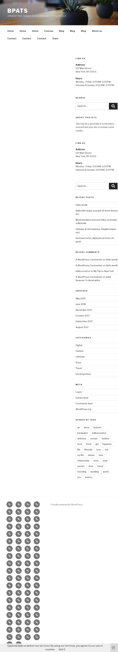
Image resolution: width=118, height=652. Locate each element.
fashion (105, 438)
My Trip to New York (104, 271)
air (78, 427)
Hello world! (81, 205)
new (101, 455)
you (79, 477)
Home (10, 31)
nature (91, 455)
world (105, 471)
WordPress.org (83, 409)
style (105, 460)
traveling (81, 471)
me (106, 449)
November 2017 (84, 310)
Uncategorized (83, 374)
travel (100, 466)
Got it (62, 649)
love (98, 449)
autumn (97, 427)
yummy (88, 477)
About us (97, 31)
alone (86, 427)
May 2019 (80, 298)
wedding (94, 471)
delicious (81, 438)
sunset (81, 466)
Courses (48, 31)
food (79, 444)
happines (107, 444)
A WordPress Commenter (89, 259)
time (90, 466)
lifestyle (88, 449)
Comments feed (84, 403)
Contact (11, 38)
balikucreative (99, 433)
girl (96, 444)
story (96, 460)
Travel (79, 368)
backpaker (82, 433)
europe (94, 438)
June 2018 (81, 304)
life (78, 449)
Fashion (80, 351)
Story (78, 362)
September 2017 (84, 321)
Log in (79, 392)
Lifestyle (80, 356)
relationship (83, 460)
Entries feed (82, 397)
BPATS (17, 10)
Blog (61, 31)
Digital (79, 345)
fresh (88, 444)
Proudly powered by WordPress (67, 504)
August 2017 (82, 327)
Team (55, 38)
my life (80, 455)
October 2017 (83, 315)
